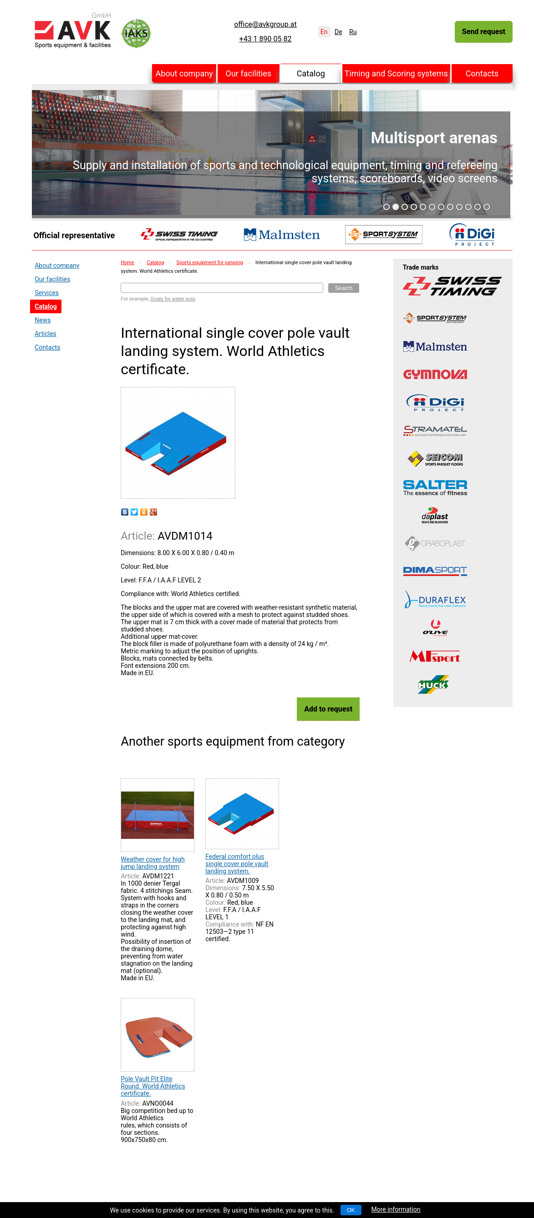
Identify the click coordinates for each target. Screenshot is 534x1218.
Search (343, 288)
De (338, 31)
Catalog (311, 73)
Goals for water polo (172, 299)
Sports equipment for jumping (210, 263)
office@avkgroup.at (265, 24)
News (43, 320)
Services (47, 292)
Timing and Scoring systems (396, 73)
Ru (352, 31)
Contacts (482, 73)
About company (184, 73)
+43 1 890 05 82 (265, 39)
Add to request (328, 709)
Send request (483, 31)
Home (127, 263)
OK (351, 1210)
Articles (45, 333)
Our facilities (249, 73)
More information (396, 1209)
